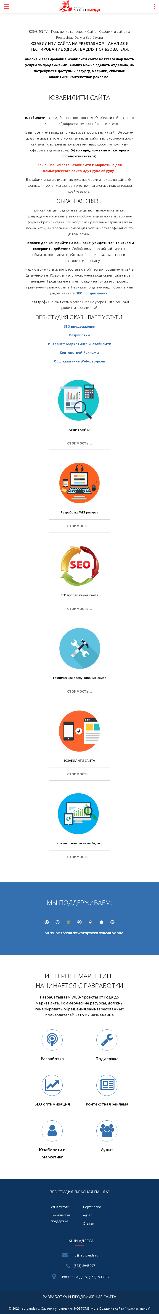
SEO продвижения (79, 326)
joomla (116, 932)
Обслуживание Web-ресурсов (79, 361)
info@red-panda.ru (84, 1255)
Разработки (79, 335)
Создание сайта (111, 1308)
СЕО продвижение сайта (79, 595)
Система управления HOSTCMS (65, 1308)
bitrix (49, 932)
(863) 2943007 (84, 1265)
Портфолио (92, 1207)
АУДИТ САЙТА (79, 430)
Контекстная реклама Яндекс (79, 843)
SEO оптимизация (52, 1104)
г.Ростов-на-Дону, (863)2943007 (84, 1277)
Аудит (107, 1149)
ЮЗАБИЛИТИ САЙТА (79, 760)
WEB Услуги (60, 1207)
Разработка (52, 1058)
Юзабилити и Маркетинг (52, 1153)
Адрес (87, 1215)
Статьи (88, 1223)
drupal (105, 932)
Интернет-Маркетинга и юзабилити (79, 344)
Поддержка (107, 1058)
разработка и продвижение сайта (79, 1296)
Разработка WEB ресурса (79, 512)
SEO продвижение (92, 293)
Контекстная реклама (107, 1104)
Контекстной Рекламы (79, 352)
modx (71, 932)
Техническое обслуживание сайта (79, 678)
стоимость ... (79, 443)
